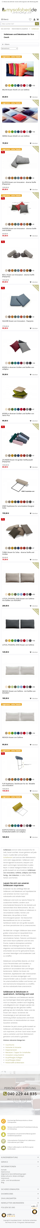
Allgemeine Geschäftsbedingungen (13, 1174)
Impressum (5, 1178)
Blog (2, 1182)
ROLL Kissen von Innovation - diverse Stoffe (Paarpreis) (18, 276)
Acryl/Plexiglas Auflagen (13, 1058)
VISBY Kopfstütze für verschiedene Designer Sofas (18, 507)
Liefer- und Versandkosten (10, 1180)
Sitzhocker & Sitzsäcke (13, 1047)
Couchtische (9, 1045)
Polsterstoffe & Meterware (14, 1063)
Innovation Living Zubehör (14, 1055)
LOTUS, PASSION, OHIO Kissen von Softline (18, 645)
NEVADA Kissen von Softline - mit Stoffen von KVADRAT (19, 692)
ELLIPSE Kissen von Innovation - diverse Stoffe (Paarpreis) (19, 183)
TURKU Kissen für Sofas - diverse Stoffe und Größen (18, 553)
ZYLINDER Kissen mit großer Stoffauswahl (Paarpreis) (17, 461)
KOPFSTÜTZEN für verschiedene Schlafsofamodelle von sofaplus (14, 831)
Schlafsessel (7, 857)
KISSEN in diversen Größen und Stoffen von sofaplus (18, 368)
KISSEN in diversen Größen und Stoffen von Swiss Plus (18, 414)
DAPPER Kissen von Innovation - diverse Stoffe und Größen (19, 229)
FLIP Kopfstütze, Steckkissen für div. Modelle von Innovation (18, 784)
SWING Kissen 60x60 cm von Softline (15, 136)
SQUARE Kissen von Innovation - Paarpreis (17, 321)
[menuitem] (4, 19)
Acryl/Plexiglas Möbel (13, 1060)
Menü (4, 19)
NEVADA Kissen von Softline (12, 737)
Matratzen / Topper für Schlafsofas (17, 1052)
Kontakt (4, 1170)
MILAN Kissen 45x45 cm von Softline (15, 90)
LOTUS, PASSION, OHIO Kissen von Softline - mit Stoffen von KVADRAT (18, 599)
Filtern (5, 44)
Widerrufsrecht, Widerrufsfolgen (12, 1176)
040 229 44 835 (22, 1094)
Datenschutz (5, 1172)
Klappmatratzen (11, 1050)
